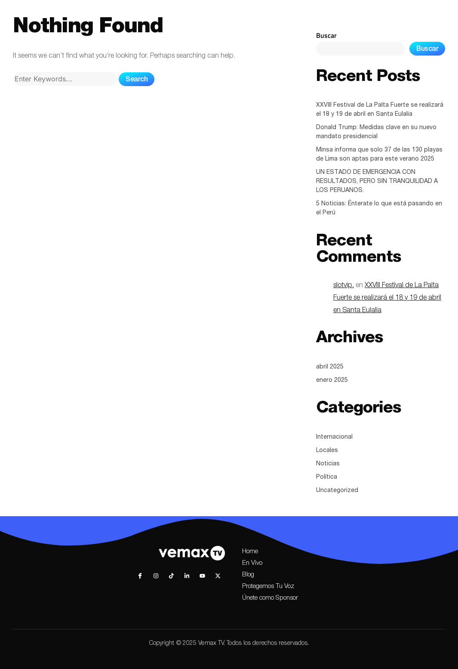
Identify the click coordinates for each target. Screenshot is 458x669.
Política (326, 477)
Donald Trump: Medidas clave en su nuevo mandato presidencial (376, 132)
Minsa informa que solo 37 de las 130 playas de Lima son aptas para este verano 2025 (379, 154)
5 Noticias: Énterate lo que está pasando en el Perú (379, 208)
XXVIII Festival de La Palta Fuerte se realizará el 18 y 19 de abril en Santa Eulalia (379, 110)
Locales (327, 451)
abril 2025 (330, 367)
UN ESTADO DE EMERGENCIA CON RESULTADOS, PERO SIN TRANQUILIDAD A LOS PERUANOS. (377, 182)
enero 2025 (332, 381)
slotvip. (343, 285)
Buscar (326, 35)
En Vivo (252, 563)
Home (250, 551)
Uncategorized (337, 491)
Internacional (334, 437)
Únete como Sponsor (270, 598)
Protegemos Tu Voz (268, 586)
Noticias (328, 464)
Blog (248, 575)
